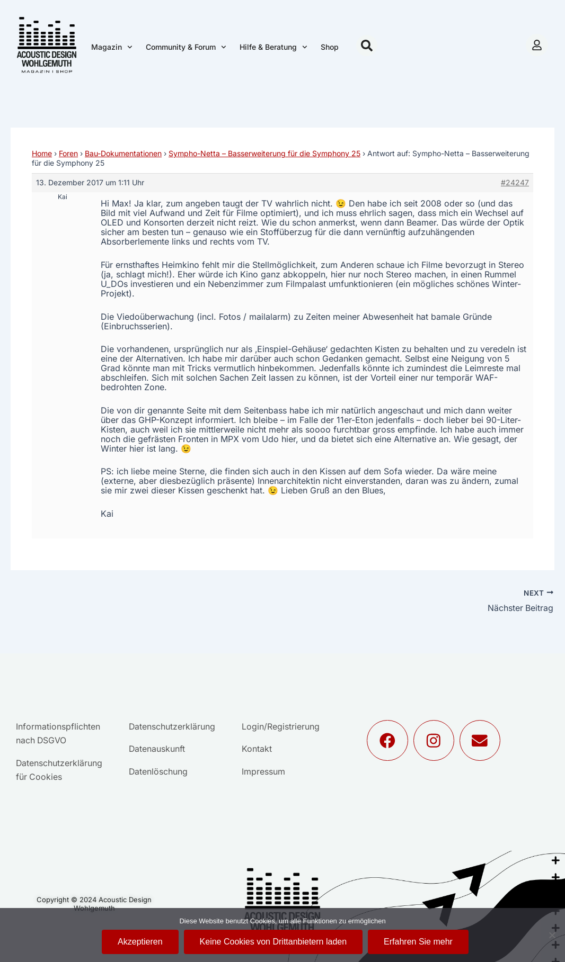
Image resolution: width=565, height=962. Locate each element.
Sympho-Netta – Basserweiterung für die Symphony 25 (264, 153)
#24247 (515, 182)
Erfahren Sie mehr (418, 941)
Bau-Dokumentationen (123, 153)
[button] (366, 45)
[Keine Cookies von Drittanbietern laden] (551, 935)
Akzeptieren (140, 941)
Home (42, 153)
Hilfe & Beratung (273, 47)
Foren (68, 153)
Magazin (112, 47)
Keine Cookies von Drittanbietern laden (273, 941)
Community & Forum (186, 47)
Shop (330, 46)
